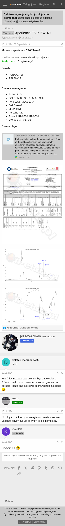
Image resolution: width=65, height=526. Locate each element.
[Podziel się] (62, 44)
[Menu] (5, 4)
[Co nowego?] (54, 4)
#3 (62, 411)
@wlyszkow (8, 61)
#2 (62, 373)
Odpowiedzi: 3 (22, 44)
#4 (62, 442)
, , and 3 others (22, 328)
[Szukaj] (61, 4)
